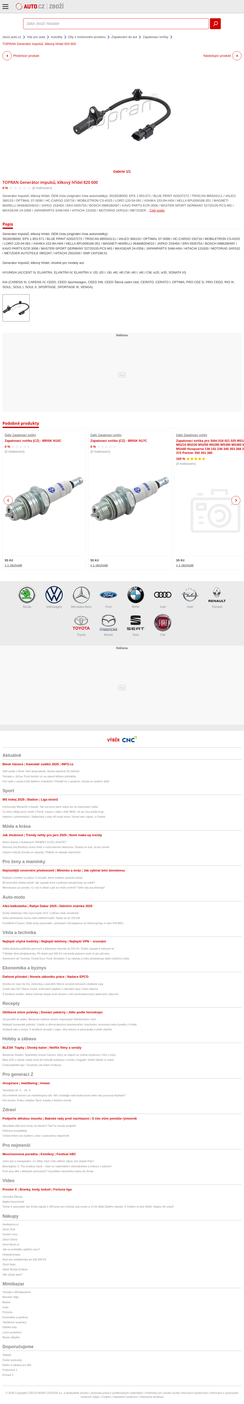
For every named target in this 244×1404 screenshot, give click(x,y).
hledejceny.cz (10, 1224)
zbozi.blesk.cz (10, 1244)
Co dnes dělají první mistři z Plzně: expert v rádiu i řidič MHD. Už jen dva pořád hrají (53, 811)
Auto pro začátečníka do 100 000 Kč (24, 1259)
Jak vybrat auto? (12, 1274)
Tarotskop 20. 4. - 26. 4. (16, 1090)
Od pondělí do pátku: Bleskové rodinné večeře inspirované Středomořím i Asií (49, 1019)
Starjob (6, 1354)
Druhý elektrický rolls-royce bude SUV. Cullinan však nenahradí (40, 913)
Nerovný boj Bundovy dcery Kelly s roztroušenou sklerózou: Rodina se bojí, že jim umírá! (55, 847)
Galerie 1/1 (122, 171)
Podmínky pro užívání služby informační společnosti (176, 1392)
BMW (135, 597)
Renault (217, 597)
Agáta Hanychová (13, 1201)
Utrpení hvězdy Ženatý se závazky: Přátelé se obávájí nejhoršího (41, 852)
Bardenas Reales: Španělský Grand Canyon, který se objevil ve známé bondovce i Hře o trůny (59, 1054)
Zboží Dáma (9, 1239)
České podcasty (12, 1360)
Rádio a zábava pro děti (16, 1364)
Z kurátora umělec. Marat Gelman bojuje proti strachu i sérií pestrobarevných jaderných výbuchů (60, 994)
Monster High (10, 1297)
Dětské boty (9, 1327)
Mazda (108, 625)
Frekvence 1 (10, 1369)
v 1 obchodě (13, 565)
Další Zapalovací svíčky (20, 435)
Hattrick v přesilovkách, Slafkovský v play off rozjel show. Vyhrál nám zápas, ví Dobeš (53, 816)
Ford (108, 597)
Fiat (162, 625)
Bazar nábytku (11, 1337)
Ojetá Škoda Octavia (14, 1269)
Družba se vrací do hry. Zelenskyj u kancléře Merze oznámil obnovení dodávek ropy (52, 983)
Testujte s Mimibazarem (16, 1292)
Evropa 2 (7, 1374)
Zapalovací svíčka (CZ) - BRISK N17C (118, 441)
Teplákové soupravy (14, 1322)
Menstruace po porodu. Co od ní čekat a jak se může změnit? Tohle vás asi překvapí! (53, 887)
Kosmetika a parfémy (15, 1317)
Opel (190, 597)
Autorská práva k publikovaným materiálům (117, 1392)
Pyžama (7, 1312)
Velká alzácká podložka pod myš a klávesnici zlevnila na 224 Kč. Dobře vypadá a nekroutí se (58, 948)
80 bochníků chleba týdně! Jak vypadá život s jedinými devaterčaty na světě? (48, 882)
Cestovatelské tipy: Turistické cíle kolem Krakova (31, 1065)
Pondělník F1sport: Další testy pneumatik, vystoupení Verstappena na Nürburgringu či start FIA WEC (63, 923)
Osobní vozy (10, 1234)
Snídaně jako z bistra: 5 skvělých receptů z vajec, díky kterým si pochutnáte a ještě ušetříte (57, 1029)
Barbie (6, 1302)
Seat (135, 625)
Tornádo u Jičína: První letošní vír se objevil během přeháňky (39, 776)
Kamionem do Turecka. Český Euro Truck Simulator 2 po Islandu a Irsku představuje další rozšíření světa (65, 958)
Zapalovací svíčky (155, 37)
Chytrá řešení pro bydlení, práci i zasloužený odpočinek (35, 1135)
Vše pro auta (36, 37)
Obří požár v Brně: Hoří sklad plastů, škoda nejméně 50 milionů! (41, 771)
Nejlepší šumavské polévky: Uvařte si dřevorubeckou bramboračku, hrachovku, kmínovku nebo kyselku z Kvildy (69, 1024)
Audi (162, 597)
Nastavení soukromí (125, 1396)
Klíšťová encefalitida (14, 1130)
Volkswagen (54, 597)
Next (236, 500)
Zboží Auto (9, 1264)
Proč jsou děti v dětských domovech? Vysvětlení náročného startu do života (47, 1171)
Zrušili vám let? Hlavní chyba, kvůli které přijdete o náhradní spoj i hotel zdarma (50, 988)
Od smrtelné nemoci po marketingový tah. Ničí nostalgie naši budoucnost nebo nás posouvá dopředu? (63, 1095)
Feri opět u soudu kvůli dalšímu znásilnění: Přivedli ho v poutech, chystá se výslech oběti (55, 781)
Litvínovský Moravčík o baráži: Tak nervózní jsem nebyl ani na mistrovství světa (50, 806)
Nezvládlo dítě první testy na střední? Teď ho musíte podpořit (39, 1125)
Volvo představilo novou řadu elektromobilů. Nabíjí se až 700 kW (41, 917)
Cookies (106, 1396)
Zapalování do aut (124, 37)
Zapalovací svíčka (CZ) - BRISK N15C (33, 441)
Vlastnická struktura (151, 1396)
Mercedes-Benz (81, 597)
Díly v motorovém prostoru (87, 37)
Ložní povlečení (11, 1332)
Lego (5, 1307)
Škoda (27, 597)
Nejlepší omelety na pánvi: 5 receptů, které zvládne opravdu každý (42, 877)
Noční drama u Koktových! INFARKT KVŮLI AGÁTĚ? (34, 842)
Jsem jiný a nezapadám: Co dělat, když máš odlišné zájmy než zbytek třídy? (48, 1161)
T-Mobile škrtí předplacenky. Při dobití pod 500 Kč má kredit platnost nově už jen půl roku (55, 953)
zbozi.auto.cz (11, 37)
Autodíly (56, 37)
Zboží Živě (8, 1229)
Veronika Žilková (12, 1196)
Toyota (81, 625)
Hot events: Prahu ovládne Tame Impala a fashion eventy (36, 1100)
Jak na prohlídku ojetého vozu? (21, 1249)
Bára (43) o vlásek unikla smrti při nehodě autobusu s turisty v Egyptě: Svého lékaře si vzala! (58, 1059)
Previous (8, 500)
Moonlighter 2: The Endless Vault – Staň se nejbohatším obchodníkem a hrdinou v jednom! (57, 1166)
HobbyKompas (11, 1254)
